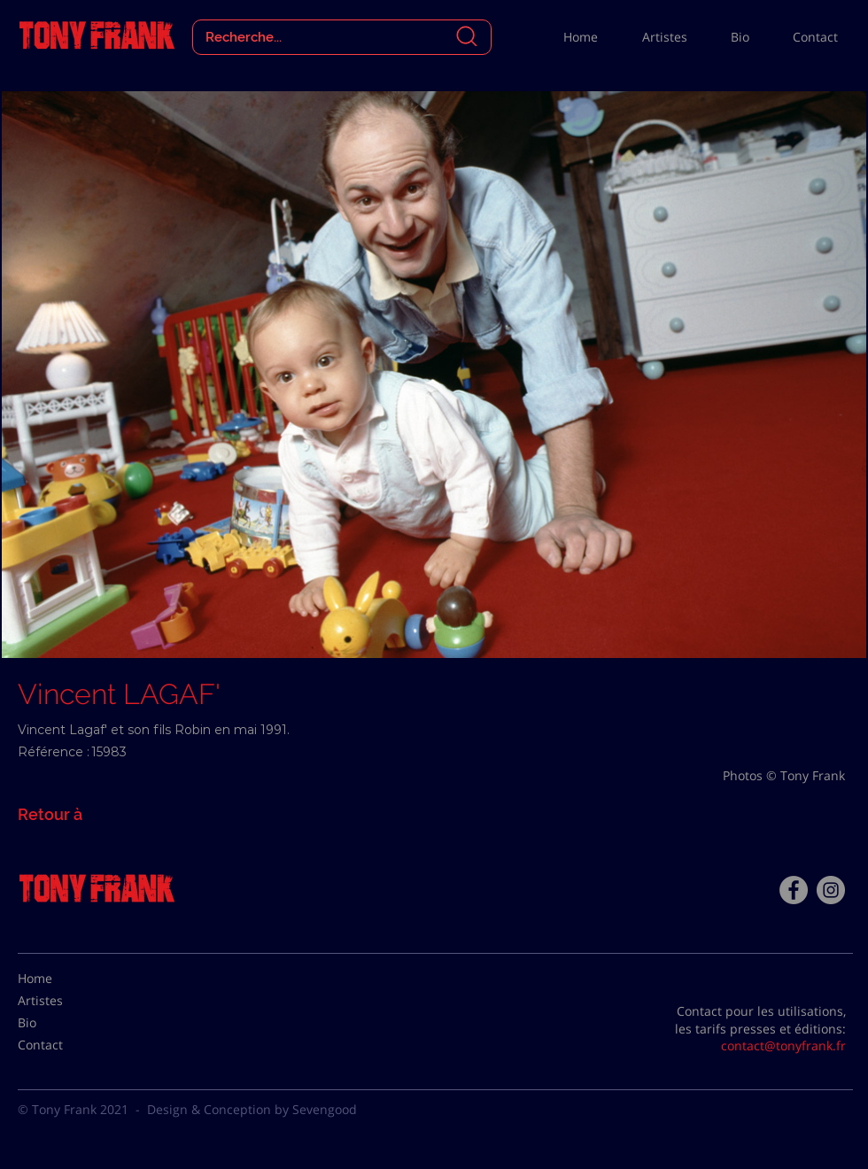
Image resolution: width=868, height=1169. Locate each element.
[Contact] (62, 1045)
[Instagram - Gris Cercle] (831, 890)
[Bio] (62, 1023)
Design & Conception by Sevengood (252, 1109)
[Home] (62, 978)
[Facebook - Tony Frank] (793, 890)
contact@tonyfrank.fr (783, 1045)
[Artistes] (62, 1000)
